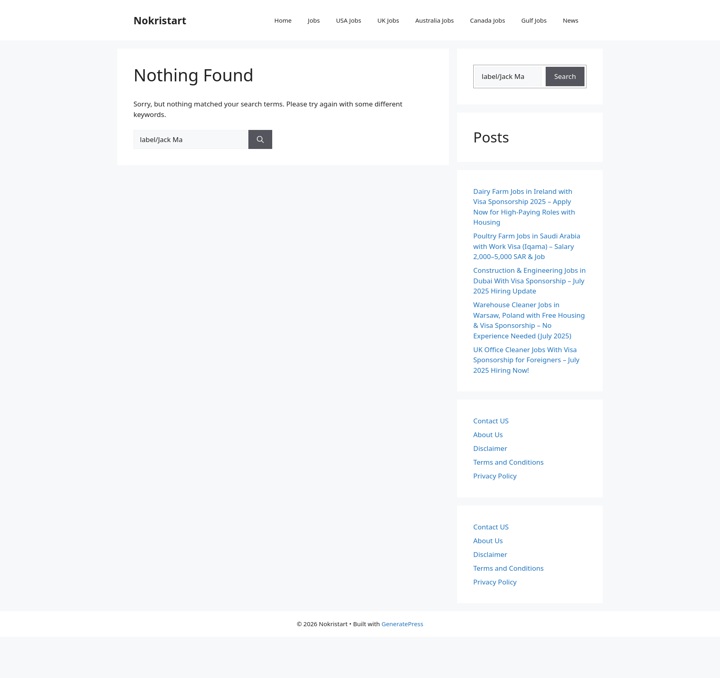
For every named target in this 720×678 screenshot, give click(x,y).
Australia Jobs (434, 20)
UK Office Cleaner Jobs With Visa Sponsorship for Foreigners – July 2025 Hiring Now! (526, 360)
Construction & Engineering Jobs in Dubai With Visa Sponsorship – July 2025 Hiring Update (529, 280)
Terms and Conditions (508, 462)
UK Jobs (388, 20)
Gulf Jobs (534, 20)
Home (283, 20)
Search (565, 76)
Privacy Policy (495, 475)
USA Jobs (348, 20)
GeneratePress (402, 624)
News (570, 20)
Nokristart (159, 20)
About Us (488, 434)
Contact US (491, 420)
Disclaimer (490, 448)
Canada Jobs (487, 20)
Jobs (314, 20)
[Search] (260, 139)
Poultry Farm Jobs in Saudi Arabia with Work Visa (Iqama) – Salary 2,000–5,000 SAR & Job (526, 246)
